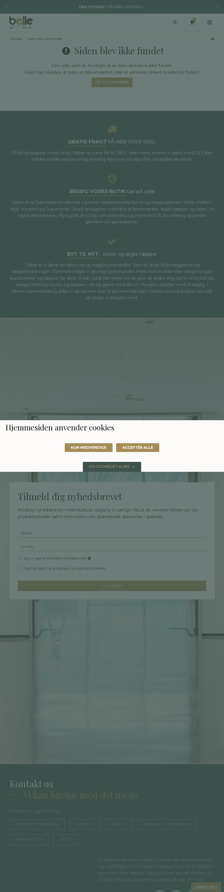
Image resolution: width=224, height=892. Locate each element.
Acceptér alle (140, 486)
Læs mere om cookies (48, 442)
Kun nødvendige (86, 486)
